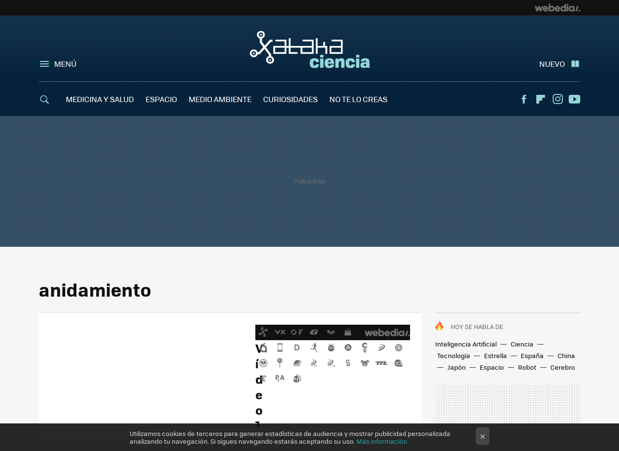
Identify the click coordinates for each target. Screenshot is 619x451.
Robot (527, 367)
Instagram (557, 99)
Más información (381, 441)
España (532, 355)
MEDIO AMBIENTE (220, 99)
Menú (65, 63)
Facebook (524, 99)
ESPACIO (161, 99)
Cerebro (562, 367)
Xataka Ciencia (309, 49)
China (566, 355)
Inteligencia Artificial (466, 343)
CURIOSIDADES (290, 99)
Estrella (495, 355)
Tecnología (453, 355)
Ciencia (522, 343)
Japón (456, 367)
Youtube (574, 99)
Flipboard (540, 99)
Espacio (492, 367)
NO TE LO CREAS (358, 99)
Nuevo (552, 63)
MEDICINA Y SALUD (100, 99)
